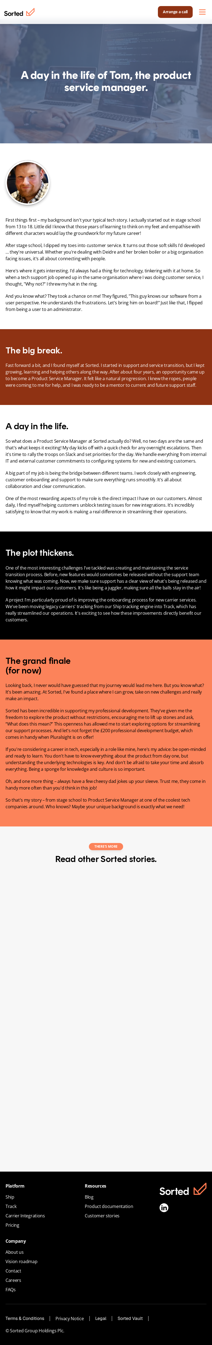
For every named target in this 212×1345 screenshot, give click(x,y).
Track (11, 1206)
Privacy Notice (69, 1319)
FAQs (11, 1290)
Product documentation (109, 1206)
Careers (13, 1280)
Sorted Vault (130, 1318)
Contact (13, 1271)
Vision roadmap (22, 1261)
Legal (100, 1318)
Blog (89, 1197)
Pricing (12, 1225)
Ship (10, 1197)
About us (14, 1252)
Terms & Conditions (25, 1318)
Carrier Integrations (25, 1216)
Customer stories (102, 1216)
